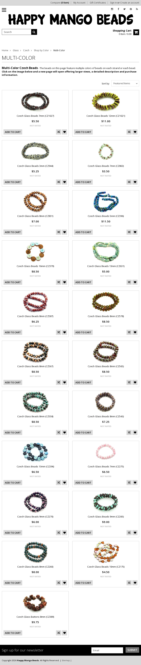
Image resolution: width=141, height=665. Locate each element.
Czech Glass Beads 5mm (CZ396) (106, 216)
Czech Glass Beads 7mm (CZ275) (106, 466)
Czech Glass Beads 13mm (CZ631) (105, 266)
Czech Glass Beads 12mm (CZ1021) (105, 115)
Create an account (129, 2)
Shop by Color (41, 50)
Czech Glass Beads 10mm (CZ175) (105, 566)
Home (5, 50)
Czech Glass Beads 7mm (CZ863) (106, 166)
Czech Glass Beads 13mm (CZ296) (35, 466)
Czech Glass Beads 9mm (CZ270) (35, 516)
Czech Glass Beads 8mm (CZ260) (35, 566)
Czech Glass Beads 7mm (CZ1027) (35, 115)
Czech (26, 50)
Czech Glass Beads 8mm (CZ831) (35, 216)
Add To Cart (13, 132)
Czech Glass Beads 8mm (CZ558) (35, 416)
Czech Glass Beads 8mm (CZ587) (35, 316)
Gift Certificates (98, 2)
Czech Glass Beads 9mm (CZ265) (106, 516)
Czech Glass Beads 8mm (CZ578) (106, 316)
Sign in (113, 2)
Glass (16, 50)
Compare (59, 2)
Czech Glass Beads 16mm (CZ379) (35, 266)
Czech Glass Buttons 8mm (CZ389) (35, 616)
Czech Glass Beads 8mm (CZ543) (106, 416)
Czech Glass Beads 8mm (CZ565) (106, 366)
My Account (79, 2)
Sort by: (106, 83)
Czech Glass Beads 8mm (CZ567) (35, 366)
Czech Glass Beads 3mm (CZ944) (35, 166)
